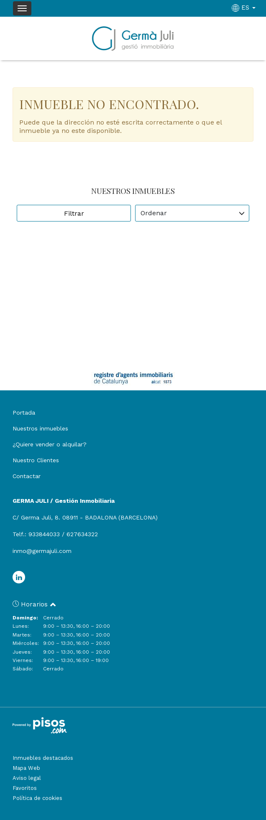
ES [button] (245, 7)
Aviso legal (27, 778)
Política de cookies (37, 798)
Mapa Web (26, 768)
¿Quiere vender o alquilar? (50, 444)
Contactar (27, 476)
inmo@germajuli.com (42, 551)
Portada (24, 412)
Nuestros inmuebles (40, 428)
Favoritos (25, 788)
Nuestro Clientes (36, 460)
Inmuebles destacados (43, 758)
